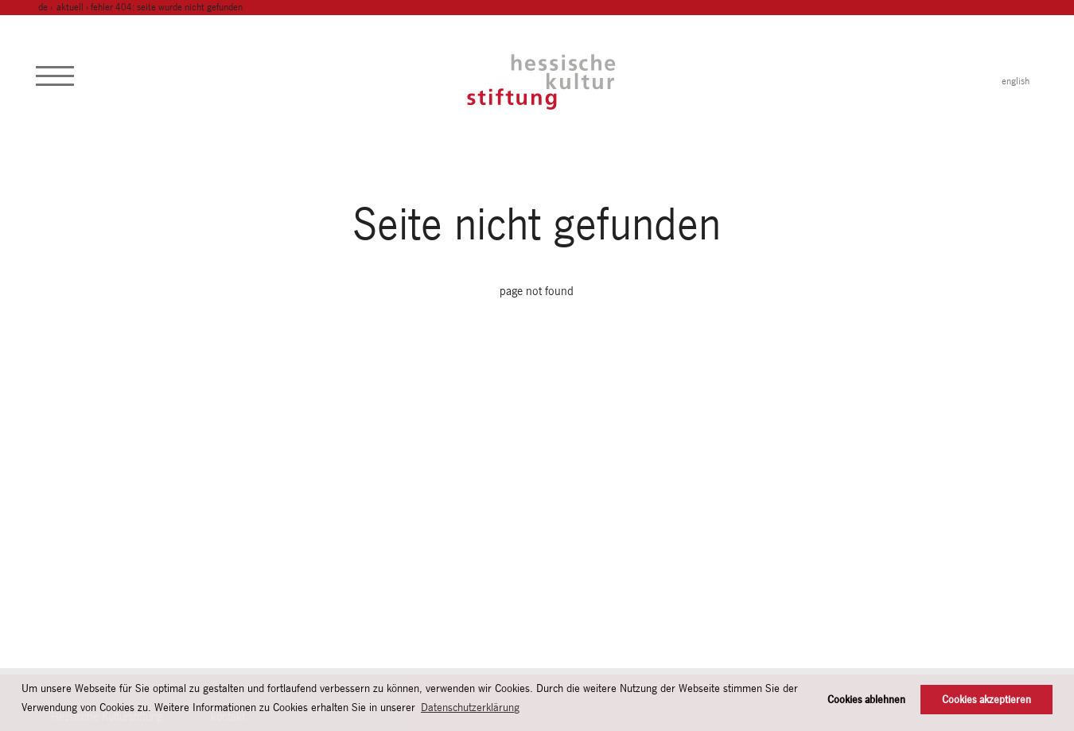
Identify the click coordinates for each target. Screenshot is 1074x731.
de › (46, 7)
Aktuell (70, 7)
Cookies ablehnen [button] (866, 700)
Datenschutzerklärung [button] (470, 707)
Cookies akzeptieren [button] (986, 700)
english (1015, 81)
